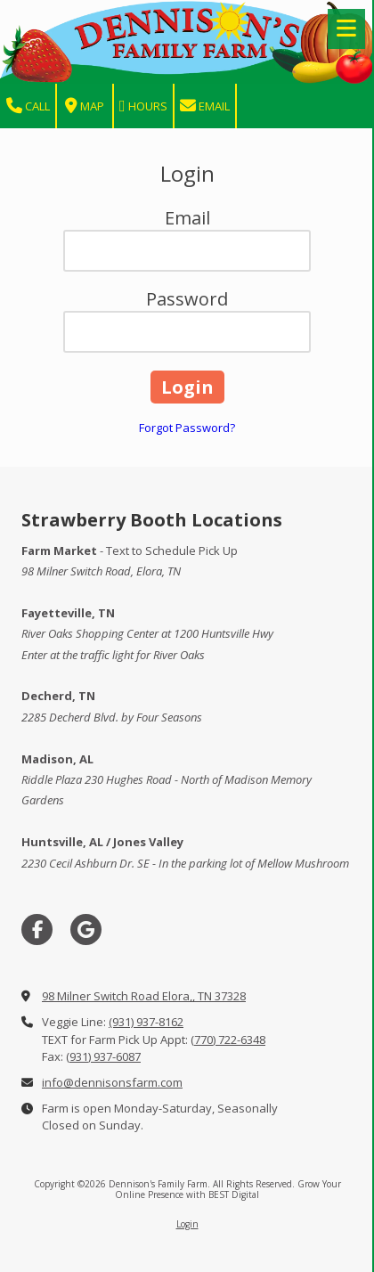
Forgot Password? (187, 428)
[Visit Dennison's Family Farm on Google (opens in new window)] (86, 929)
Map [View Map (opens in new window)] (84, 106)
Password (187, 299)
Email (205, 106)
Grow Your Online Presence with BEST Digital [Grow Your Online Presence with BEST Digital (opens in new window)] (228, 1189)
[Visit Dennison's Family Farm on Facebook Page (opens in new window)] (37, 929)
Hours (143, 106)
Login (187, 1224)
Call (28, 106)
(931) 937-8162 (146, 1022)
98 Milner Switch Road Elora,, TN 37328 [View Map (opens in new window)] (144, 996)
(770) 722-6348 (228, 1039)
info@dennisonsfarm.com (112, 1082)
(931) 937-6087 (103, 1056)
